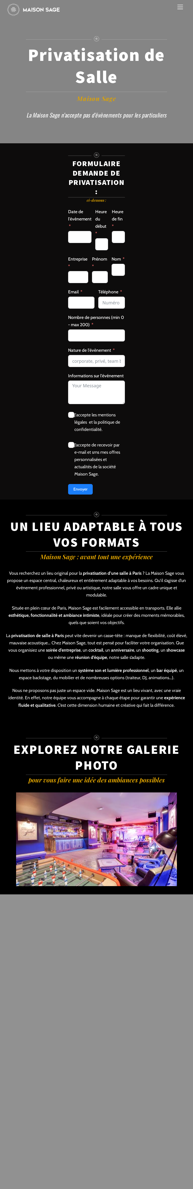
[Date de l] (79, 237)
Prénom (99, 259)
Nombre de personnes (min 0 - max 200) (96, 321)
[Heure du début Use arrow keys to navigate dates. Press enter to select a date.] (101, 244)
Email (73, 291)
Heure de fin (117, 215)
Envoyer (80, 489)
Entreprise (77, 259)
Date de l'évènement (79, 215)
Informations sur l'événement (96, 375)
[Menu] (180, 7)
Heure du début (101, 219)
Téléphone (108, 291)
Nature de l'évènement (89, 350)
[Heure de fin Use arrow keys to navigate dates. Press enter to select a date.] (118, 237)
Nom (116, 259)
